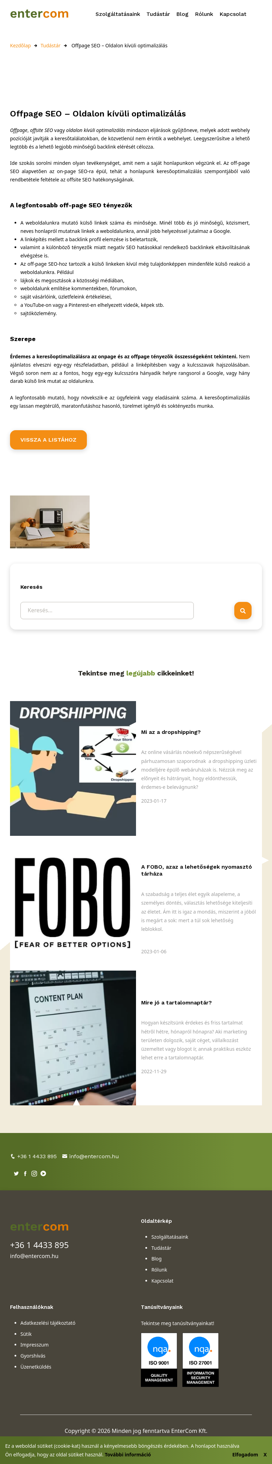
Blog (182, 14)
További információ (128, 1454)
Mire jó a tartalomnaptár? (176, 1002)
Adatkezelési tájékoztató (47, 1323)
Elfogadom (245, 1454)
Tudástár (158, 14)
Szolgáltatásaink (118, 14)
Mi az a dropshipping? (171, 732)
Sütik (25, 1334)
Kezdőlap (20, 45)
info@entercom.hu (90, 1156)
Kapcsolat (232, 14)
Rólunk (204, 14)
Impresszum (34, 1344)
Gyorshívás (32, 1355)
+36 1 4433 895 (33, 1156)
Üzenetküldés (35, 1366)
